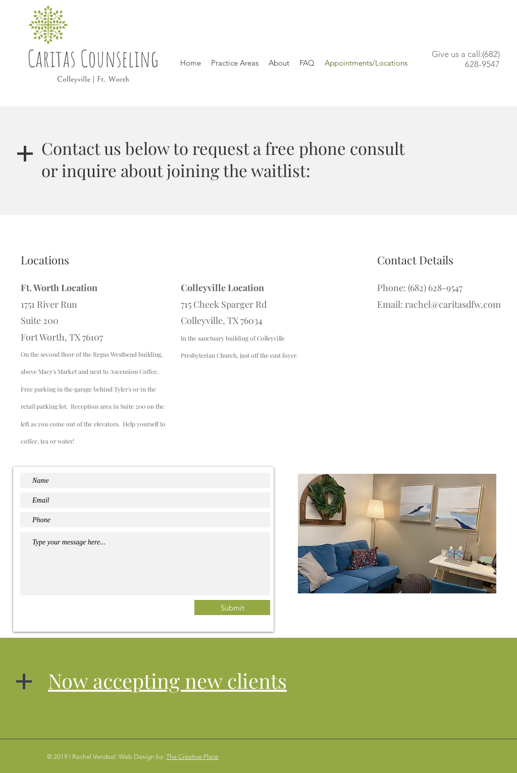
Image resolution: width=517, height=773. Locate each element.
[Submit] (232, 607)
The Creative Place (192, 756)
